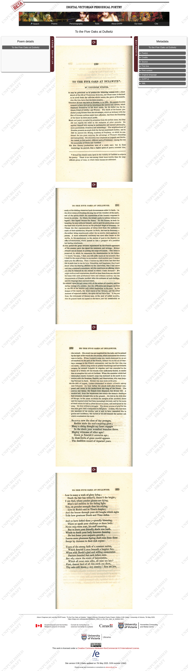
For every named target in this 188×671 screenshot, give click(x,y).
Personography (76, 24)
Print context (147, 70)
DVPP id (145, 79)
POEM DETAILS (53, 52)
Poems (54, 24)
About (117, 24)
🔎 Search (34, 24)
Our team (138, 24)
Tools (97, 24)
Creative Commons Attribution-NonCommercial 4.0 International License (108, 648)
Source (145, 62)
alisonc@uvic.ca (111, 667)
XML (144, 83)
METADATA (136, 48)
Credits (145, 57)
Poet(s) (145, 53)
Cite (156, 24)
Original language (149, 75)
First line (145, 66)
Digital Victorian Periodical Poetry (94, 7)
